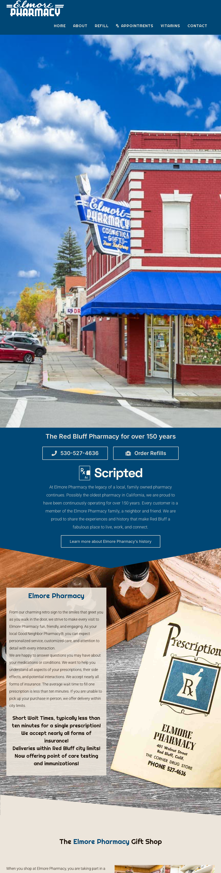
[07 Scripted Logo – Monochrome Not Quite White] (110, 467)
